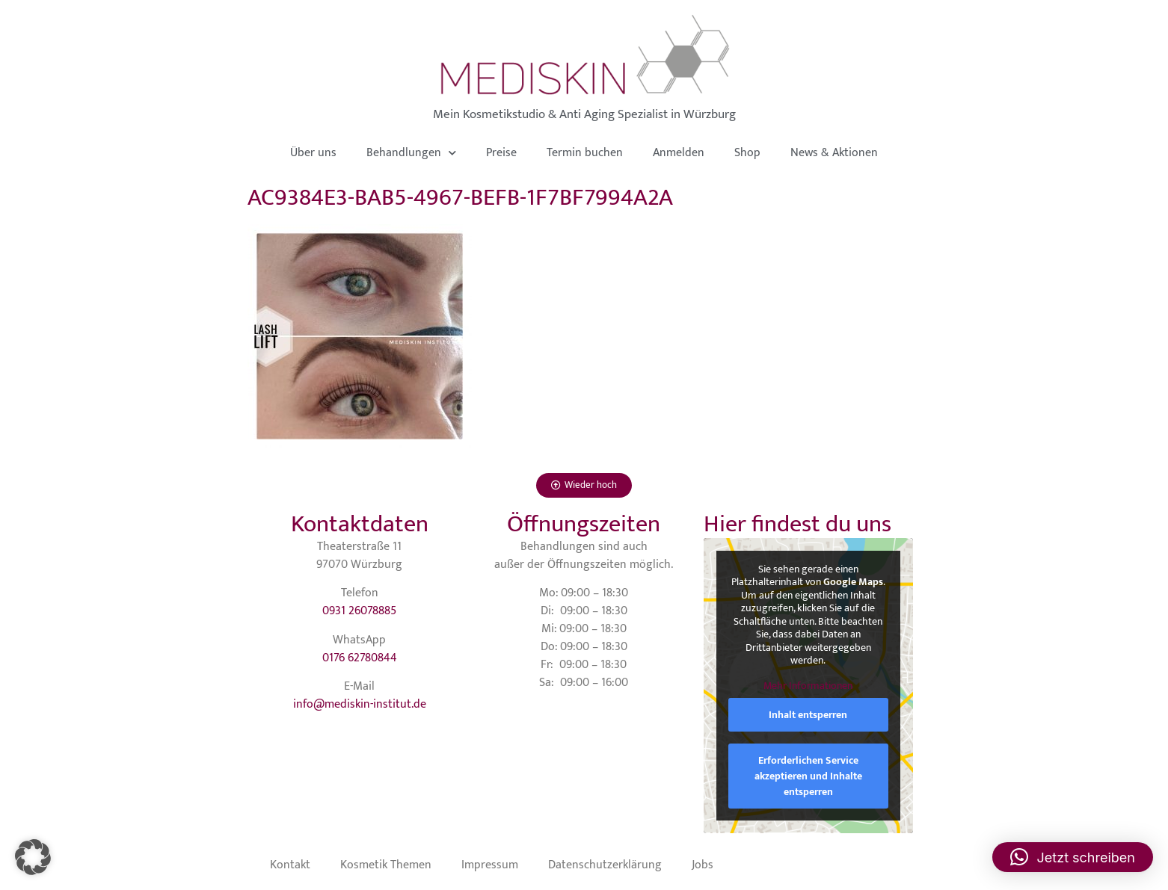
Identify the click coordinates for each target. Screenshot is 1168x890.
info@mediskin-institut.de (359, 704)
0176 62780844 (359, 658)
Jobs (702, 865)
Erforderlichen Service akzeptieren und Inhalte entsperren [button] (808, 776)
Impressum (489, 865)
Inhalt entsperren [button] (808, 714)
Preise (501, 153)
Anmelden (678, 153)
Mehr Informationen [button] (807, 686)
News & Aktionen (834, 153)
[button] (33, 857)
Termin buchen (585, 153)
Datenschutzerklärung (605, 865)
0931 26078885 (359, 611)
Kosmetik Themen (385, 865)
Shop (747, 153)
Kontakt (290, 865)
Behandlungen (411, 152)
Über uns (313, 153)
